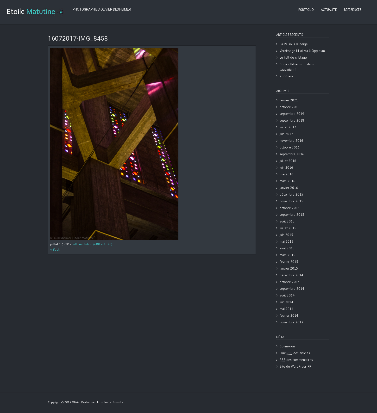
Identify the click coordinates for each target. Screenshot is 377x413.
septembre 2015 (292, 214)
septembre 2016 (292, 154)
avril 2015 (287, 248)
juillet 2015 (288, 228)
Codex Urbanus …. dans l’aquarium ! (297, 67)
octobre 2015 (290, 208)
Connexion (287, 346)
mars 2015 (287, 255)
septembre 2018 (292, 120)
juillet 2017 (288, 127)
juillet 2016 (288, 161)
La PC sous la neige (294, 44)
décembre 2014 (291, 275)
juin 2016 (286, 167)
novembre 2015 (291, 201)
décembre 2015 (291, 194)
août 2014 (287, 295)
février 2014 (289, 315)
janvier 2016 (289, 187)
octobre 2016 (290, 147)
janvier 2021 (289, 100)
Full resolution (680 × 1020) (92, 244)
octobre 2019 (290, 107)
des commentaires (296, 360)
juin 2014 (286, 302)
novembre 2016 (291, 140)
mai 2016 (286, 174)
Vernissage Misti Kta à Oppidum (302, 51)
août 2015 (287, 221)
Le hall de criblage (293, 57)
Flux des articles (295, 353)
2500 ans (286, 76)
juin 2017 (286, 134)
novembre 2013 (291, 322)
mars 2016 (287, 181)
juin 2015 (286, 235)
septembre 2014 (292, 288)
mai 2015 (286, 241)
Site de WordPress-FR (295, 366)
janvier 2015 (289, 268)
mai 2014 (286, 309)
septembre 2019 (292, 113)
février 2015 (289, 261)
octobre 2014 (290, 282)
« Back (54, 249)
